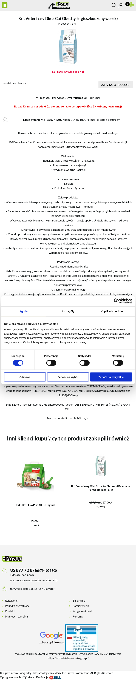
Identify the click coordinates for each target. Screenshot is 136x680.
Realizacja (48, 677)
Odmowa (24, 377)
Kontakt (10, 611)
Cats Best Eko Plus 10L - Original (35, 505)
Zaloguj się (79, 600)
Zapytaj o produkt (116, 84)
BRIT (75, 23)
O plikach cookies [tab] (112, 311)
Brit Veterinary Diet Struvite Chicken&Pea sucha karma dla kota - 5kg (101, 488)
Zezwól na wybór (68, 377)
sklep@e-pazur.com (108, 119)
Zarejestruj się (81, 605)
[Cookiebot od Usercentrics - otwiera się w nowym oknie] (116, 301)
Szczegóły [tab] (68, 311)
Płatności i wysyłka (16, 616)
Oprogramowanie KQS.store (17, 677)
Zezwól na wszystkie (111, 377)
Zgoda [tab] (23, 311)
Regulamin (11, 600)
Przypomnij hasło (83, 611)
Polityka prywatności (17, 605)
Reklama (78, 616)
